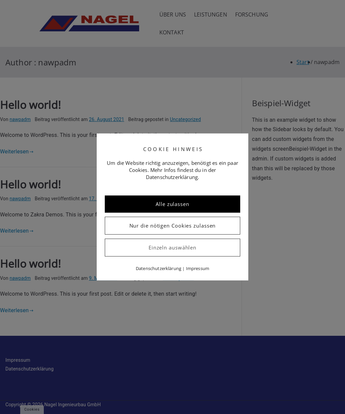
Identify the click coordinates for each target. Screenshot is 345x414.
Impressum (197, 268)
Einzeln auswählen (172, 247)
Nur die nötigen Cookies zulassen (172, 225)
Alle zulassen (172, 204)
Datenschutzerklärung (158, 268)
